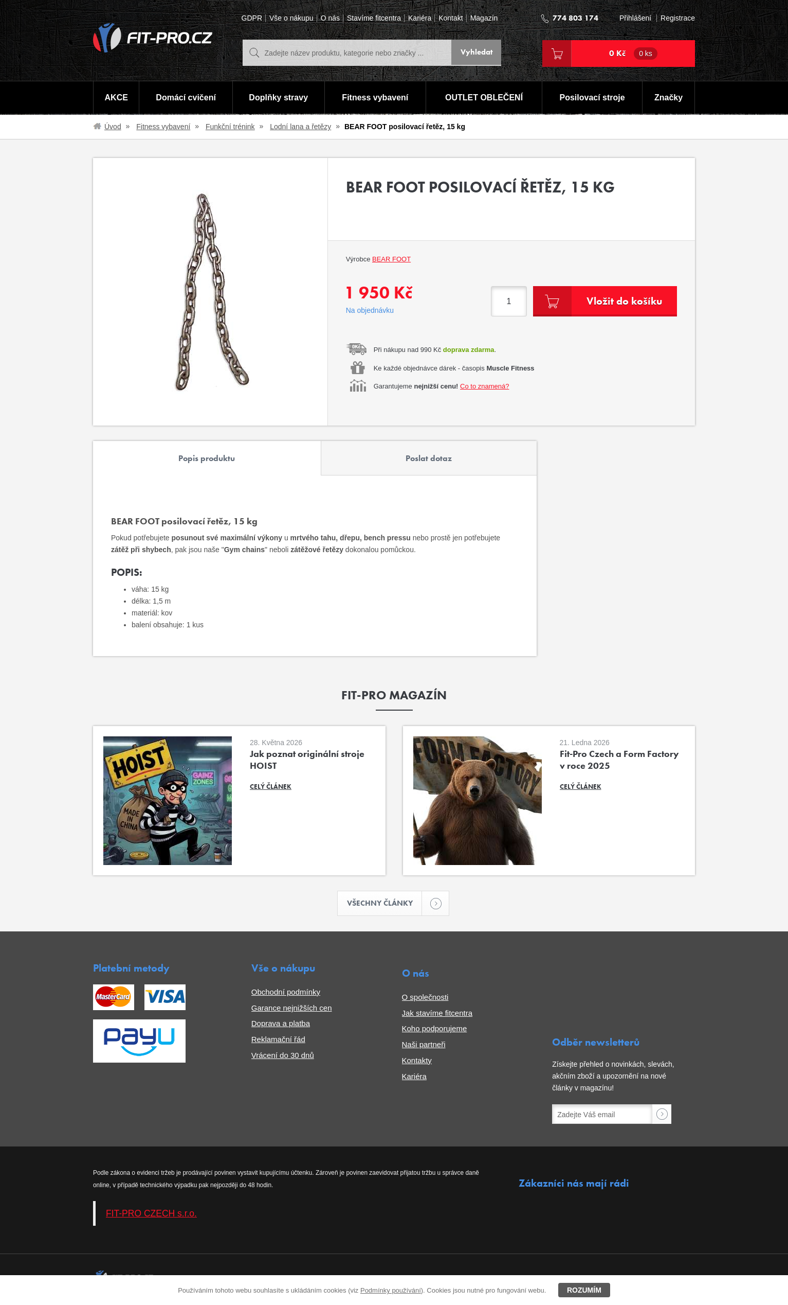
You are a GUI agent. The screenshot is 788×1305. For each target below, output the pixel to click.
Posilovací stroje (593, 98)
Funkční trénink (230, 126)
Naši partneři (424, 1045)
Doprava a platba (280, 1024)
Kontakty (417, 1061)
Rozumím (584, 1290)
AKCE (115, 98)
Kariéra (419, 18)
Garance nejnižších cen (291, 1008)
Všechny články (384, 904)
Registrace (678, 18)
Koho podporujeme (434, 1029)
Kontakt (450, 18)
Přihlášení (635, 18)
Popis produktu (206, 458)
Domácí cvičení (185, 98)
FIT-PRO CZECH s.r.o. (151, 1214)
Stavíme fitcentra (374, 18)
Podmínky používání (390, 1290)
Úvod (112, 126)
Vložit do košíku (621, 301)
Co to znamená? (484, 386)
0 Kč (633, 53)
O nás (330, 18)
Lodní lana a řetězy (300, 126)
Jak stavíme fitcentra (437, 1013)
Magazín (484, 18)
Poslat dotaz (429, 458)
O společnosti (425, 998)
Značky (669, 98)
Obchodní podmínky (285, 993)
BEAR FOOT (391, 259)
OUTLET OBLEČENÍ (484, 98)
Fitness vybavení (375, 98)
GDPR (252, 18)
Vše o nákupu (291, 18)
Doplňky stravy (277, 98)
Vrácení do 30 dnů (282, 1056)
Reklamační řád (278, 1040)
